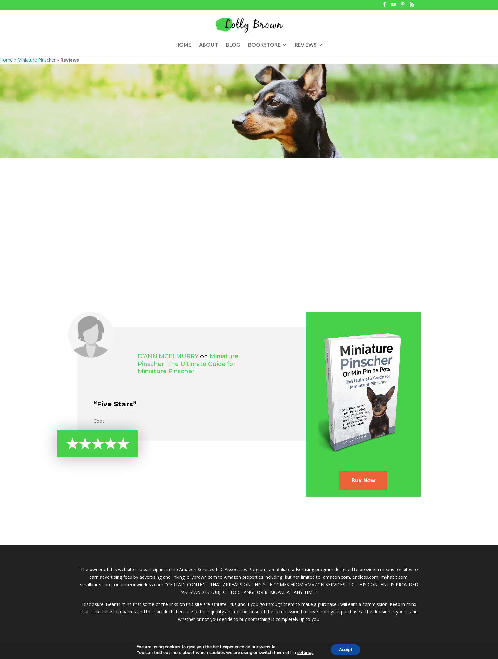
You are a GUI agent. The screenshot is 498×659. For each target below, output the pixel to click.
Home (6, 60)
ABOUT (208, 45)
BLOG (233, 45)
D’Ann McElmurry (168, 356)
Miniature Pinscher (36, 60)
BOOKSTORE (264, 45)
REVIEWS (306, 45)
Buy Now (363, 481)
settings (303, 652)
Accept (346, 649)
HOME (183, 45)
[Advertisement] (249, 235)
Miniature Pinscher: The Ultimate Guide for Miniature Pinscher (188, 364)
